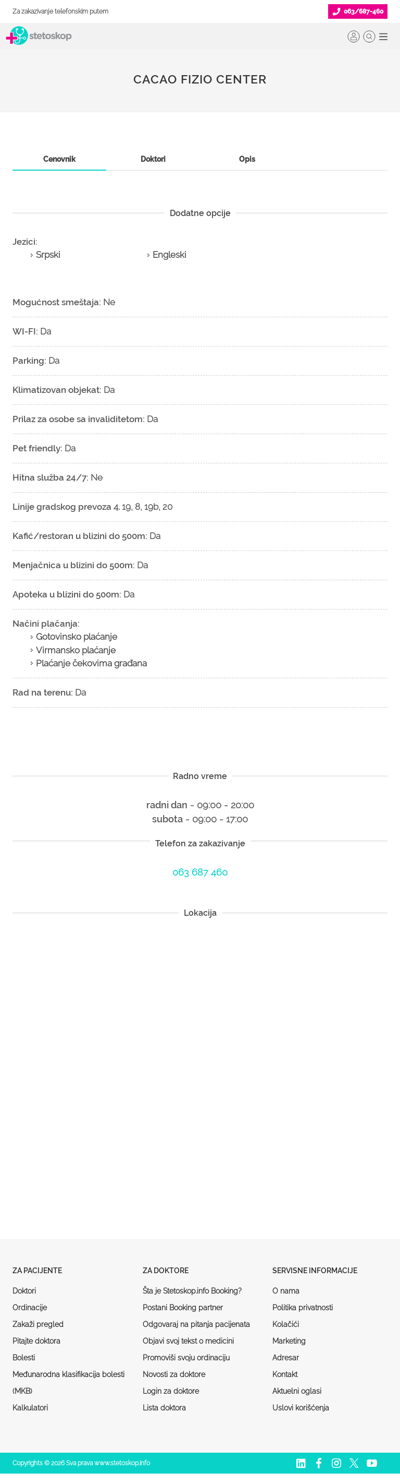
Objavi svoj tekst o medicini (188, 1341)
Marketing (289, 1341)
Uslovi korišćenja (300, 1408)
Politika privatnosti (302, 1307)
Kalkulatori (30, 1408)
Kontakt (284, 1374)
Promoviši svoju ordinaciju (186, 1358)
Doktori (24, 1291)
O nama (285, 1291)
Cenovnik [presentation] (59, 159)
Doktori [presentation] (153, 159)
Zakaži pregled (38, 1324)
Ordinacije (29, 1307)
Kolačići (285, 1324)
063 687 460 (200, 872)
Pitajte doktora (36, 1341)
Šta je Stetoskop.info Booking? (192, 1291)
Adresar (285, 1358)
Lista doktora (164, 1408)
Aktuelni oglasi (296, 1391)
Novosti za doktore (174, 1374)
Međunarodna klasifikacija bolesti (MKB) (68, 1382)
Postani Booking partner (183, 1307)
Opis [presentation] (247, 159)
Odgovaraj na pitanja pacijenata (196, 1324)
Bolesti (23, 1358)
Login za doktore (171, 1391)
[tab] (59, 159)
